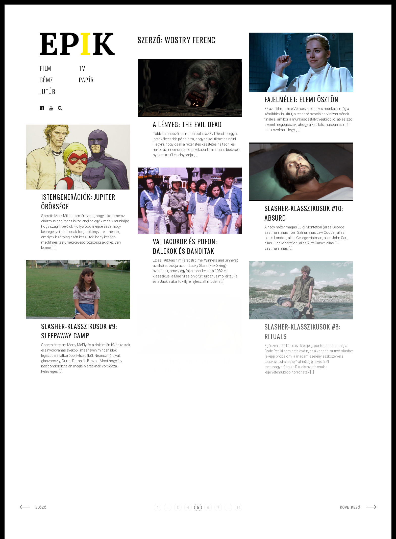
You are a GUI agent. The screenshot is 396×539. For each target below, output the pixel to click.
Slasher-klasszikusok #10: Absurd (303, 213)
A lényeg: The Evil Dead (187, 124)
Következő (350, 507)
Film (46, 68)
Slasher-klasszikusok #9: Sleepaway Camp (79, 331)
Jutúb (47, 91)
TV (82, 68)
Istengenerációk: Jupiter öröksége (78, 201)
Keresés (60, 108)
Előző (40, 507)
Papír (86, 79)
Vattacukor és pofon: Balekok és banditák (185, 246)
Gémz (46, 79)
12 (238, 508)
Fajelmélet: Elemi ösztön (301, 99)
